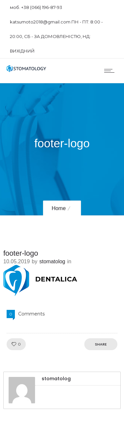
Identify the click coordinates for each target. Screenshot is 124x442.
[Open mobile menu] (110, 70)
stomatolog (52, 261)
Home (59, 208)
